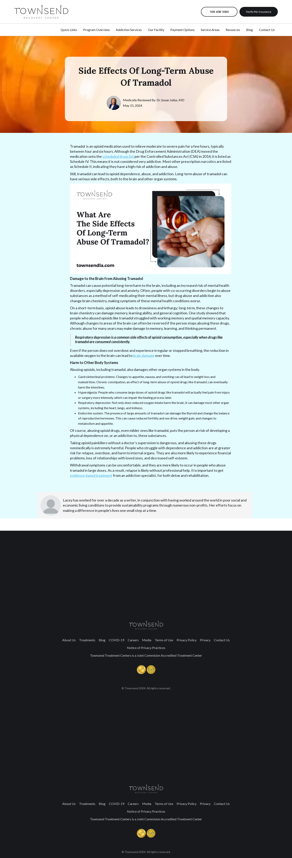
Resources (233, 30)
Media (146, 640)
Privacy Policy (186, 640)
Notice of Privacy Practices (146, 648)
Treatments (87, 640)
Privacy (205, 640)
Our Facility (156, 30)
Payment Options (182, 30)
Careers (133, 640)
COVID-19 (116, 640)
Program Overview (96, 30)
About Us (69, 640)
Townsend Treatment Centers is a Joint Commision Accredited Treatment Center (146, 655)
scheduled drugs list (118, 156)
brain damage (143, 355)
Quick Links (69, 30)
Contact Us (222, 640)
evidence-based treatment (91, 475)
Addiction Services (129, 30)
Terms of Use (164, 640)
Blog (102, 640)
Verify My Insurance (258, 11)
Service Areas (210, 30)
